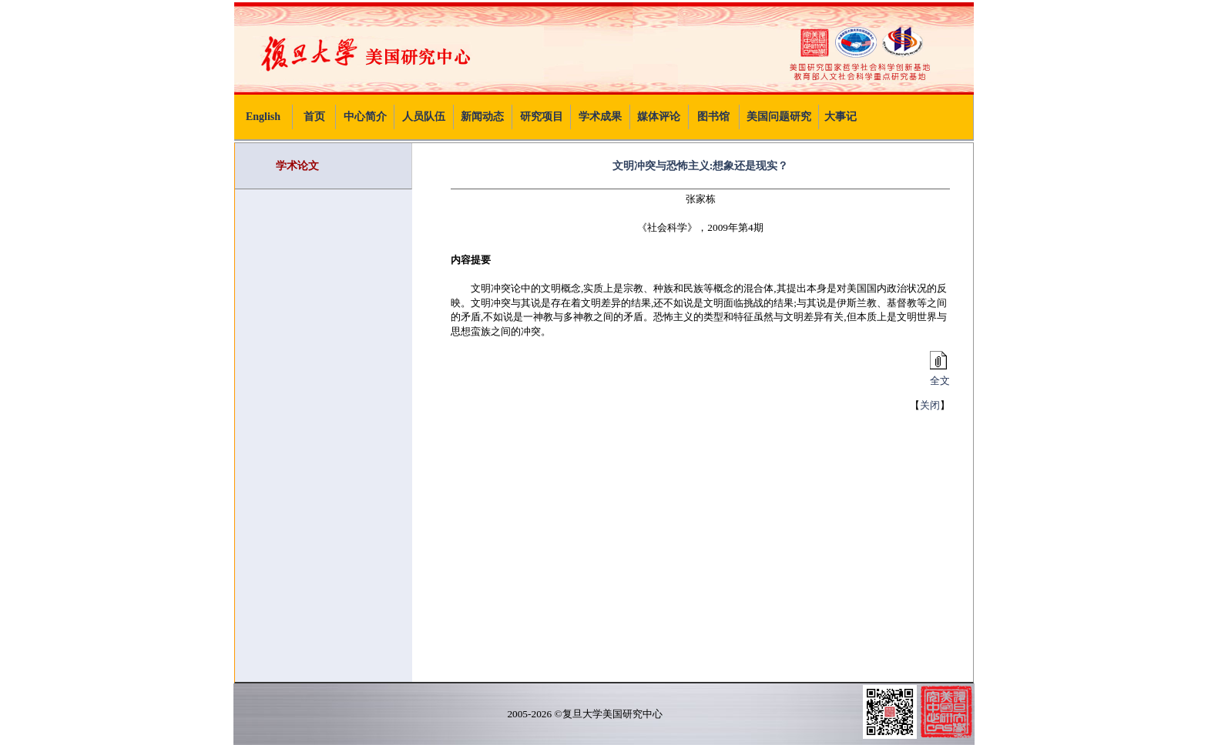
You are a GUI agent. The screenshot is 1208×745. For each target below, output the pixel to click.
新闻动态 (482, 116)
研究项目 (541, 116)
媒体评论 (658, 116)
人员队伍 (423, 116)
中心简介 (365, 116)
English (263, 116)
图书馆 (713, 116)
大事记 (840, 116)
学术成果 (600, 116)
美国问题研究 (779, 116)
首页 (314, 116)
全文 (937, 375)
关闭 (930, 405)
